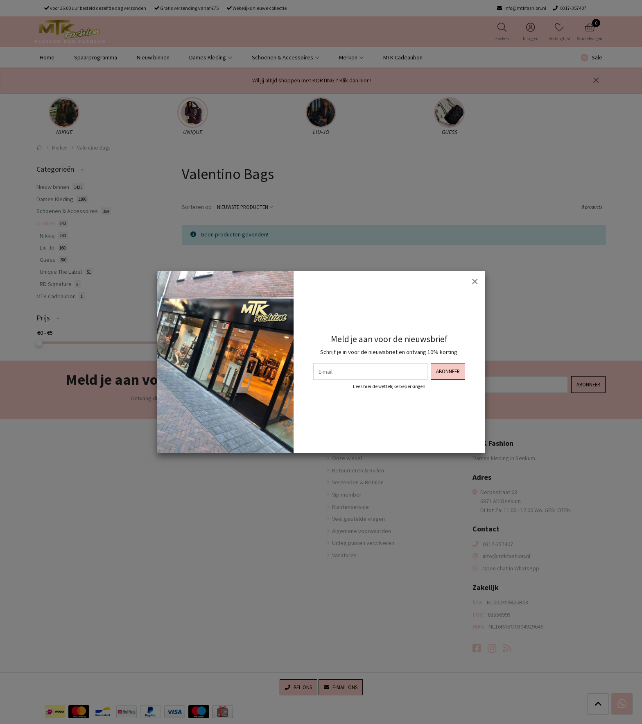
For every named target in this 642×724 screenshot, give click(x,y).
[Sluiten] (474, 281)
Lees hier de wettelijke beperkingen (389, 386)
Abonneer (448, 371)
